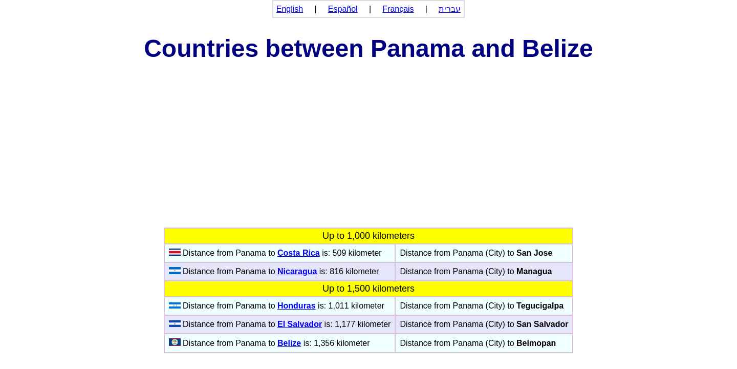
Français (398, 9)
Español (343, 9)
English (289, 9)
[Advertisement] (368, 150)
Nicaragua (297, 271)
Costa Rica (298, 253)
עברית (450, 9)
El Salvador (299, 324)
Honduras (296, 305)
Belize (289, 343)
